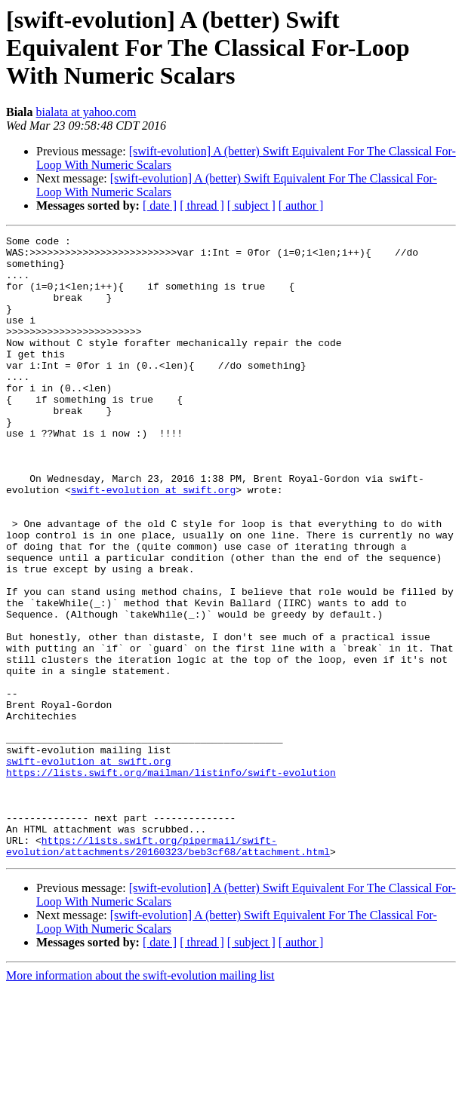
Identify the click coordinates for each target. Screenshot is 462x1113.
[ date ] (160, 205)
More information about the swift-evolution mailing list (140, 1099)
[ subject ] (251, 205)
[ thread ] (202, 205)
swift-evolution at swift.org (153, 541)
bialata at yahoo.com (86, 112)
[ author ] (301, 205)
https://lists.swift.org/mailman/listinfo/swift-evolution (171, 881)
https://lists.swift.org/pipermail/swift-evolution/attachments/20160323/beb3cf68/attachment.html (168, 969)
